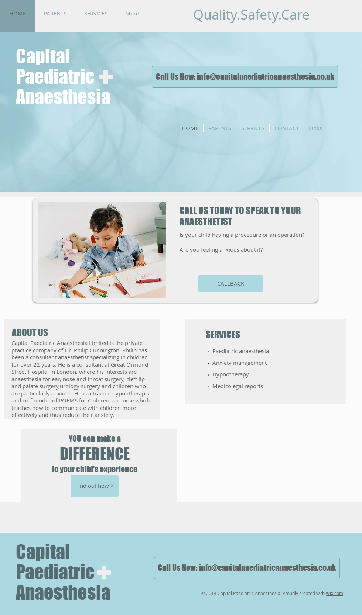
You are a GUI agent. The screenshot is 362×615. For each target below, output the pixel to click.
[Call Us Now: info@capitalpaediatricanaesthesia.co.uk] (245, 77)
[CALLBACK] (230, 283)
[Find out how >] (95, 486)
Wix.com (334, 593)
